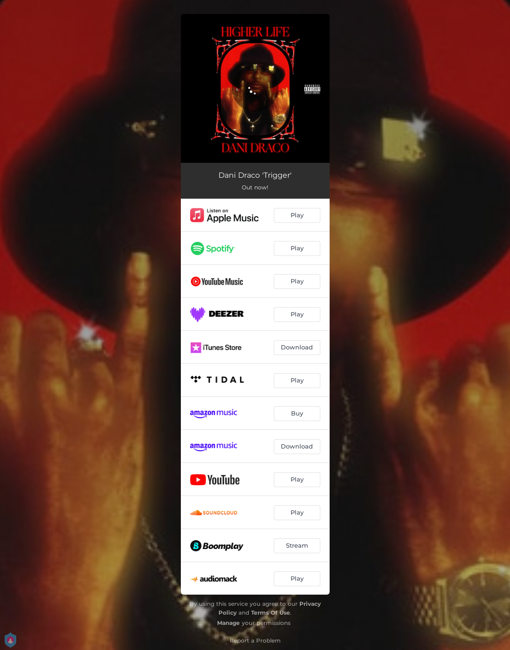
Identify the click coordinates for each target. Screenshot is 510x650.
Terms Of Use (270, 612)
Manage (228, 622)
